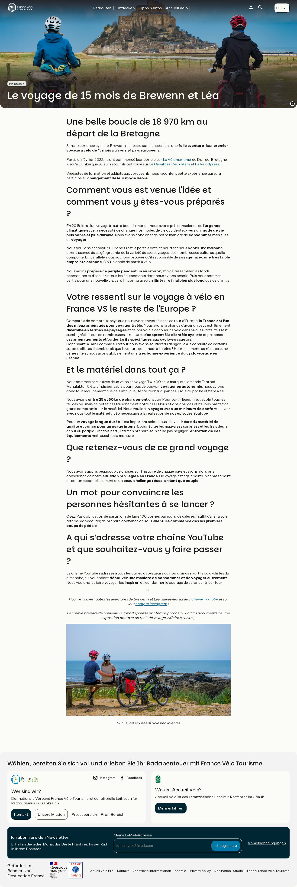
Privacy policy (200, 871)
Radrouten (102, 8)
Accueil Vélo (177, 8)
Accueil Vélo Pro (100, 871)
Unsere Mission (51, 814)
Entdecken (125, 8)
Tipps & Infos (150, 8)
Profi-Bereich (112, 814)
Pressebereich (84, 814)
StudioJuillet (242, 871)
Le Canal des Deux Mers (169, 164)
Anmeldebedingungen (267, 843)
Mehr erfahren (171, 808)
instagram (108, 778)
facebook (134, 778)
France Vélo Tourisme (273, 871)
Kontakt (21, 814)
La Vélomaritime (177, 159)
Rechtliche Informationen (151, 871)
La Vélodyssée (207, 164)
